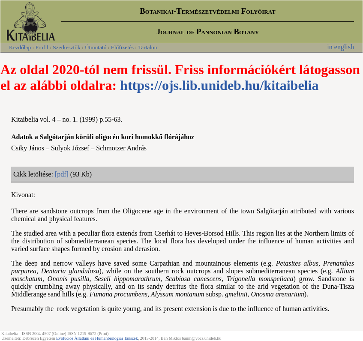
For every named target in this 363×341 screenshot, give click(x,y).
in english (340, 47)
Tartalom (148, 47)
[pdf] (62, 174)
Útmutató (95, 47)
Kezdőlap (20, 47)
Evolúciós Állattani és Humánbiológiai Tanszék (97, 338)
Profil (41, 47)
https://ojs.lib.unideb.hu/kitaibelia (219, 85)
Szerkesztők (66, 47)
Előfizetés (122, 47)
